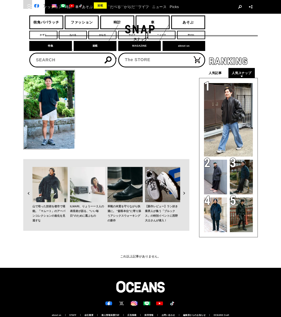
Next (186, 184)
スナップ (39, 50)
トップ (26, 50)
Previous (26, 184)
